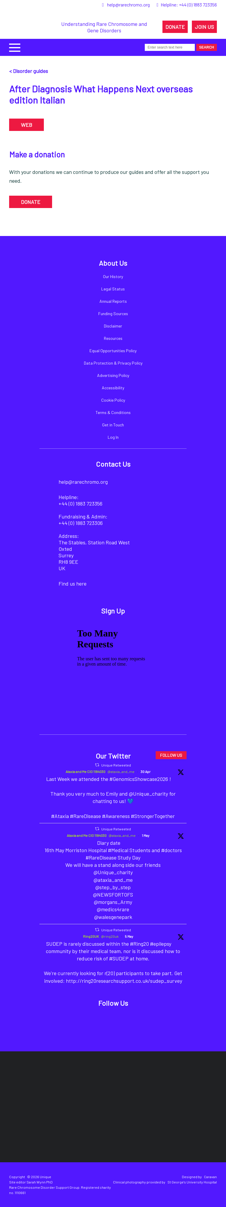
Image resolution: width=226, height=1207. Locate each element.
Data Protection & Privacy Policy (113, 362)
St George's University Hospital (192, 1182)
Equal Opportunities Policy (113, 350)
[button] (14, 47)
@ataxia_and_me (120, 771)
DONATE (175, 27)
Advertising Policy (113, 375)
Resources (113, 338)
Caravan (210, 1177)
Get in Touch (113, 424)
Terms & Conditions (113, 412)
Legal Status (113, 288)
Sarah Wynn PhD (39, 1182)
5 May (129, 936)
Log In (113, 437)
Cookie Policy (113, 400)
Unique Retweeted (116, 765)
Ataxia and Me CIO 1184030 (85, 771)
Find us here (73, 583)
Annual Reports (113, 301)
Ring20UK (91, 936)
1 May (145, 835)
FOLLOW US (171, 755)
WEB (26, 125)
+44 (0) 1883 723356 (198, 4)
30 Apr (146, 771)
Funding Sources (113, 313)
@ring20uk (110, 936)
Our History (113, 276)
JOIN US (204, 27)
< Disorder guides (28, 71)
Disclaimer (113, 325)
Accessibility (113, 387)
